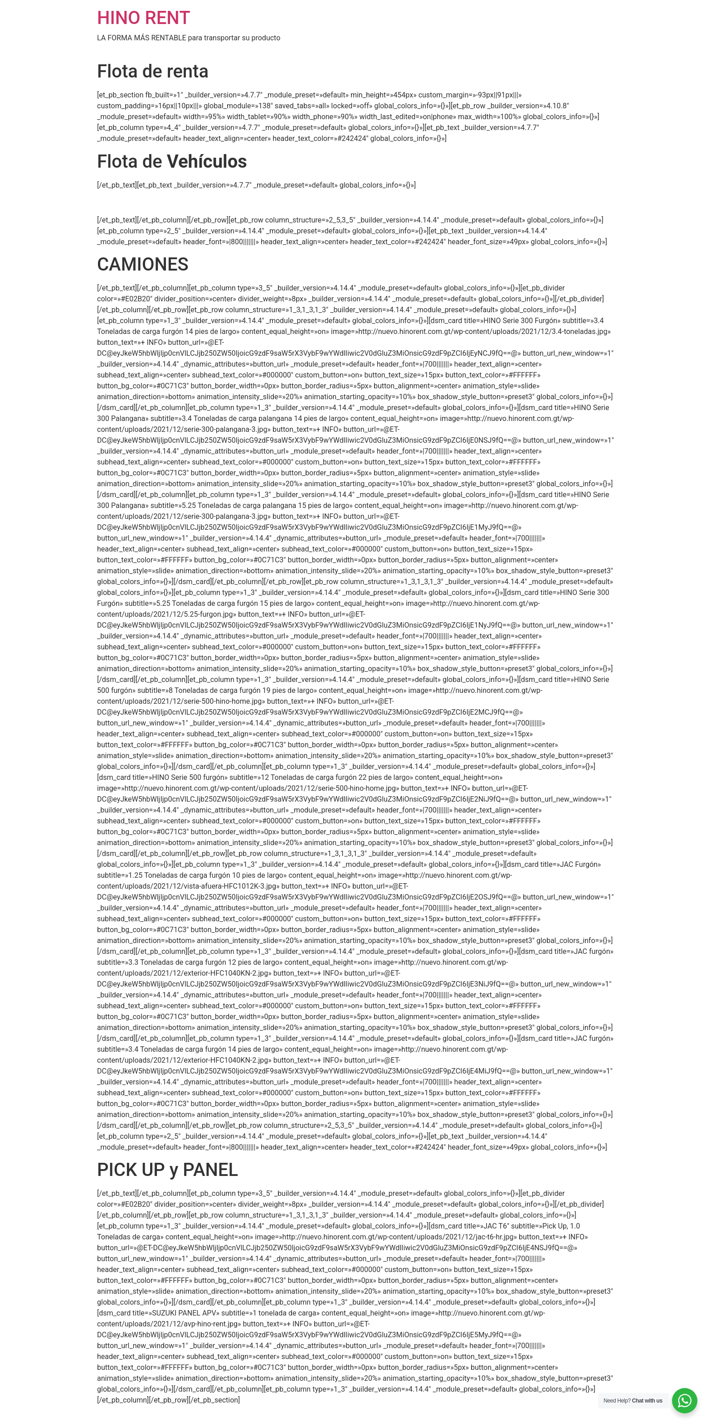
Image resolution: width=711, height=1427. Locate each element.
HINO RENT (143, 18)
